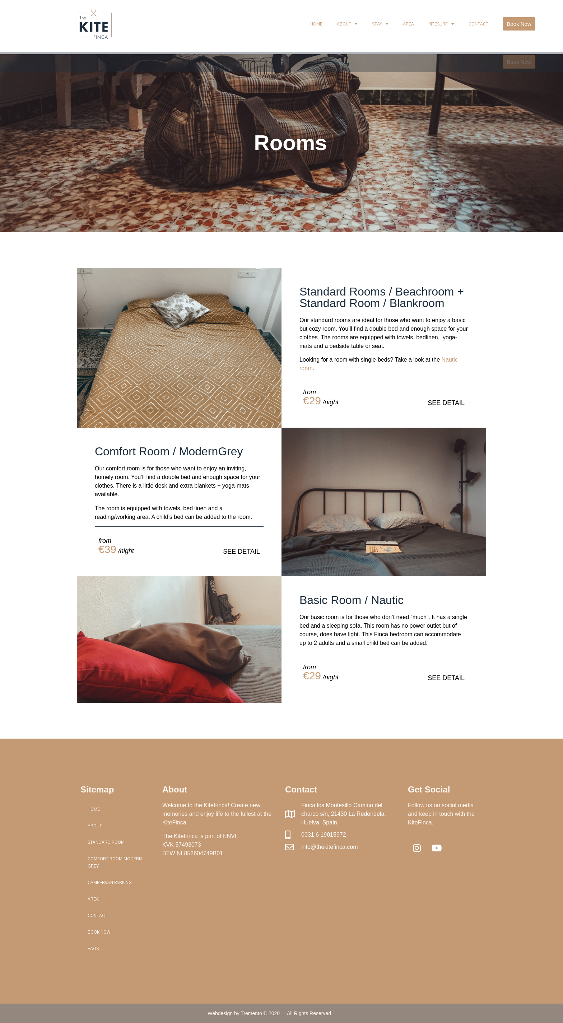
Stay (380, 24)
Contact (478, 24)
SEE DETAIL (446, 402)
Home (316, 24)
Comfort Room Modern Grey (115, 862)
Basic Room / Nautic (351, 600)
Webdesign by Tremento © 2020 (244, 1013)
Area (408, 24)
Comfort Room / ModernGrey (169, 451)
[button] (519, 24)
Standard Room (106, 842)
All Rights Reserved (309, 1013)
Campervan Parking (110, 882)
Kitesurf (441, 24)
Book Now (99, 932)
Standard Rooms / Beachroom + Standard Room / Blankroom (381, 297)
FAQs (93, 949)
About (347, 24)
